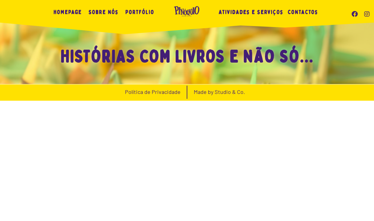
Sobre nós (103, 12)
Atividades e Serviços (251, 12)
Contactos (303, 12)
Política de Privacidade (153, 212)
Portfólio (139, 12)
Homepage (67, 12)
